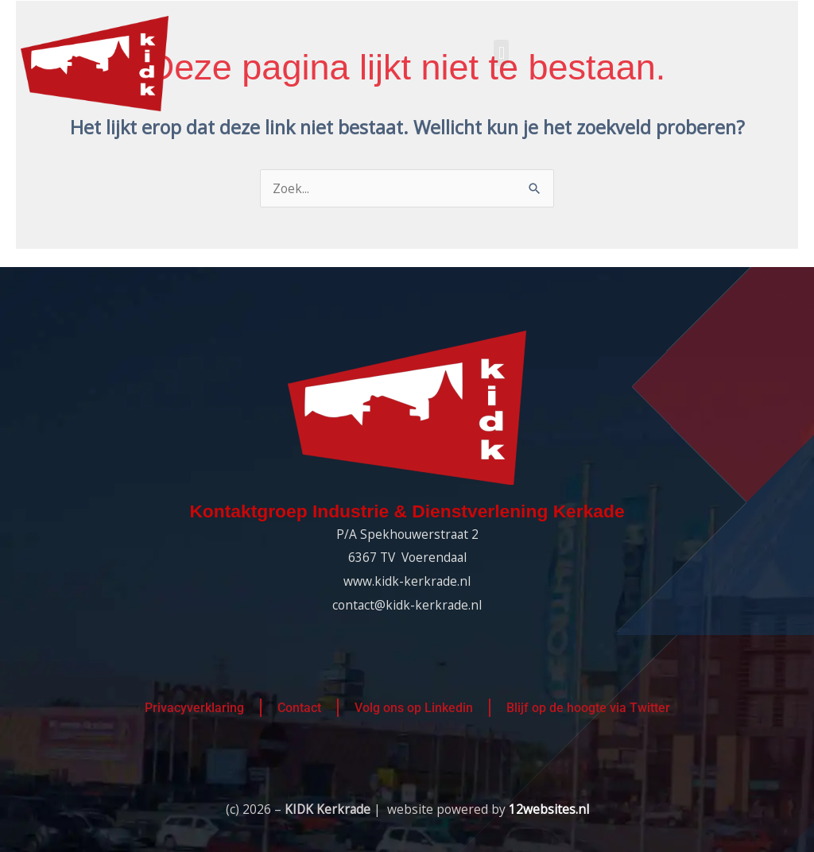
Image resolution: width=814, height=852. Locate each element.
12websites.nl (549, 809)
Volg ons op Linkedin (414, 708)
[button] (501, 53)
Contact (299, 708)
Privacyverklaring (194, 708)
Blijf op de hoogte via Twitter (588, 708)
